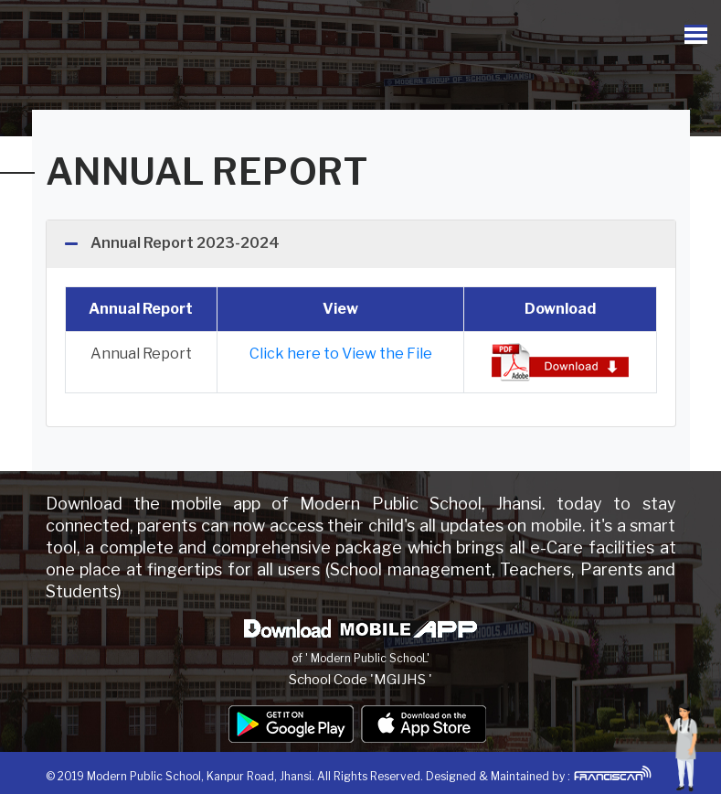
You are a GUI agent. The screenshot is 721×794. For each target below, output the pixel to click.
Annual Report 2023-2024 (185, 243)
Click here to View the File (340, 353)
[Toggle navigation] (695, 34)
